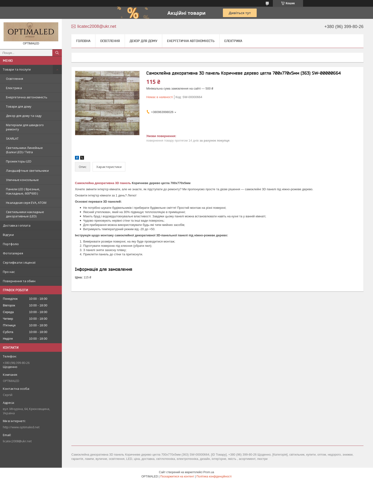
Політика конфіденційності (214, 476)
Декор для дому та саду (24, 116)
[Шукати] (57, 52)
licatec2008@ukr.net (17, 441)
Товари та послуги (17, 69)
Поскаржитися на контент (177, 476)
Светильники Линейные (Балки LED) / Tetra (24, 150)
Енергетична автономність (26, 97)
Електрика (14, 88)
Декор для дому (143, 41)
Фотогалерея (13, 253)
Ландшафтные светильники (27, 170)
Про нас (9, 272)
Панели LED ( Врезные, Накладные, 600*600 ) (23, 191)
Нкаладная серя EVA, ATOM (26, 202)
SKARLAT (12, 138)
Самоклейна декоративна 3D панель (103, 183)
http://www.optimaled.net (21, 427)
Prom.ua (208, 472)
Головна (83, 41)
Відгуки (8, 235)
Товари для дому (18, 106)
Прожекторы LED (18, 161)
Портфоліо (11, 244)
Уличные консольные (22, 180)
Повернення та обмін (19, 281)
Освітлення (14, 78)
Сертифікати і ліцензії (19, 262)
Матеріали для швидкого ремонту (25, 127)
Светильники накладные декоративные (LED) (25, 214)
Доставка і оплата (16, 225)
